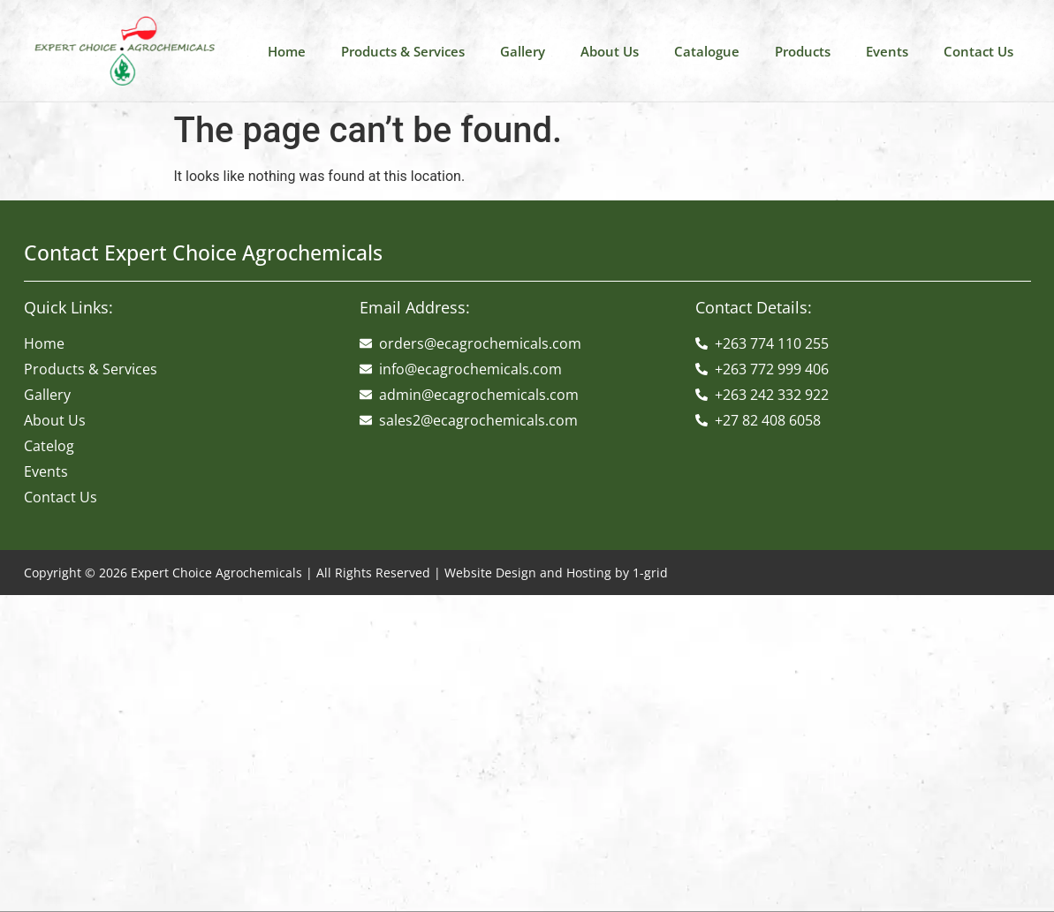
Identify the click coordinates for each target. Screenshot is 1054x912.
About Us (609, 51)
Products (802, 51)
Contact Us (978, 51)
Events (887, 51)
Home (287, 51)
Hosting (588, 572)
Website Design (490, 572)
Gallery (522, 51)
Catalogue (706, 51)
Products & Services (403, 51)
